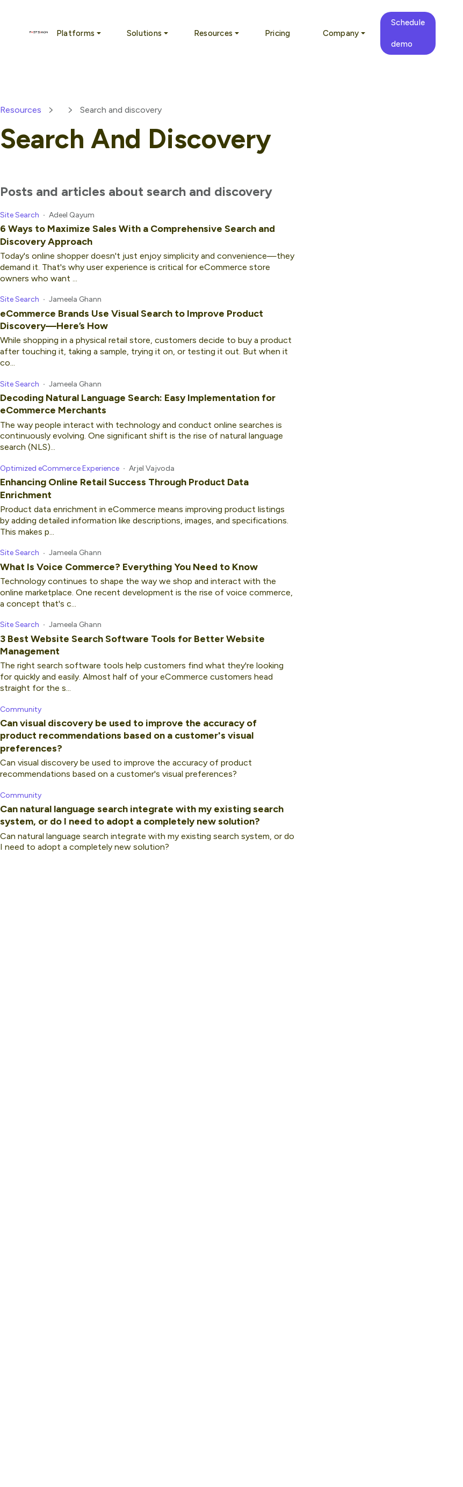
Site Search (19, 215)
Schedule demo (408, 33)
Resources (20, 110)
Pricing (278, 33)
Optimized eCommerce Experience (59, 468)
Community (20, 709)
